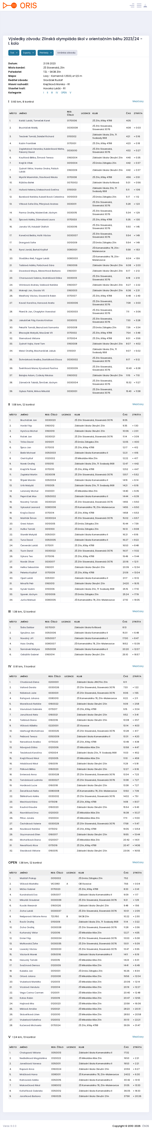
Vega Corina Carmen (32, 992)
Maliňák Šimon (28, 518)
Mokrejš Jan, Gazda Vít (32, 290)
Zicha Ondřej (27, 927)
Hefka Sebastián (29, 567)
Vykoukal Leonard (30, 507)
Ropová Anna (27, 1069)
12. (11, 196)
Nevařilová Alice (29, 845)
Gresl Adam (27, 523)
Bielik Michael (27, 452)
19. (11, 249)
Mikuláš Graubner (29, 900)
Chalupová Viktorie (30, 1052)
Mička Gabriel (27, 889)
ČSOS (145, 1126)
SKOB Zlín (84, 916)
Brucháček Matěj (28, 127)
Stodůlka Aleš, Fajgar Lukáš (34, 258)
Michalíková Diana (30, 839)
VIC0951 (55, 883)
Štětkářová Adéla (29, 796)
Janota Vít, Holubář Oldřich (34, 226)
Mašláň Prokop (28, 878)
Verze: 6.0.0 (9, 1126)
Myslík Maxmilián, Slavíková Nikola (38, 177)
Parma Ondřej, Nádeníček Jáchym (38, 212)
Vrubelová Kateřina (30, 1019)
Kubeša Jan (26, 970)
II (47, 92)
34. (11, 350)
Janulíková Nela (29, 714)
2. (10, 127)
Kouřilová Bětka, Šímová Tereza (36, 157)
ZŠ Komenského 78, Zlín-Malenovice (95, 507)
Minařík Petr (26, 583)
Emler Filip (25, 938)
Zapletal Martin (28, 474)
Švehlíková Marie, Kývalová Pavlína (38, 368)
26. (11, 295)
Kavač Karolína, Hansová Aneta (36, 302)
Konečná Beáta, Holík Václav (35, 235)
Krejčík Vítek (26, 163)
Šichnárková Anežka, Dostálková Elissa (40, 359)
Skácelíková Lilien (30, 1014)
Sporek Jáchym (28, 594)
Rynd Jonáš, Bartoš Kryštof (33, 249)
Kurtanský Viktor (29, 932)
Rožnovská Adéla (29, 1080)
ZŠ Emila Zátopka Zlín (104, 163)
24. (11, 284)
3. (10, 136)
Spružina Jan (27, 632)
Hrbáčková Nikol (29, 763)
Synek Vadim (27, 589)
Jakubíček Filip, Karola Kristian (36, 320)
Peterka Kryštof (28, 572)
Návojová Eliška (28, 747)
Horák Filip (26, 425)
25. (11, 290)
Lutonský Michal (29, 491)
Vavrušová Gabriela (31, 709)
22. (11, 270)
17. (11, 235)
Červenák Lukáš (29, 545)
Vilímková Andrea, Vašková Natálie (38, 284)
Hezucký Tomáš (28, 960)
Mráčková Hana (28, 1074)
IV (57, 92)
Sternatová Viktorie (29, 338)
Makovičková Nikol (30, 1085)
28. (11, 311)
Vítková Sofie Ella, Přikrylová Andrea (38, 203)
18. (11, 512)
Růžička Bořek (26, 182)
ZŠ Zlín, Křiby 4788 (102, 120)
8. (10, 458)
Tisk (12, 52)
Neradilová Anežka (30, 741)
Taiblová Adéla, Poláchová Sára (36, 265)
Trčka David (26, 441)
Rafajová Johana (29, 698)
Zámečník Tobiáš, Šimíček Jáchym (38, 382)
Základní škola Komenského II (91, 452)
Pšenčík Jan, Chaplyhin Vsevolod (37, 311)
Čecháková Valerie (30, 823)
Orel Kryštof (26, 458)
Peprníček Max (28, 496)
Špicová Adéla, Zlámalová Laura (37, 219)
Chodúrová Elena (29, 682)
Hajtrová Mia (27, 1003)
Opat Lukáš (26, 578)
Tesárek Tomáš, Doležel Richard (36, 136)
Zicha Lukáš (26, 910)
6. (10, 157)
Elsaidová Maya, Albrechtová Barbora (40, 270)
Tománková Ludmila (31, 780)
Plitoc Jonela (27, 818)
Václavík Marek (28, 954)
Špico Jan (25, 447)
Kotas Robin (26, 998)
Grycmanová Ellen (30, 834)
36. (11, 368)
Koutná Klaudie (28, 807)
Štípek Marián (28, 480)
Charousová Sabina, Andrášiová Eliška (40, 278)
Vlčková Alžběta (28, 725)
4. (10, 143)
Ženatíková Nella (29, 790)
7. (10, 163)
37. (11, 375)
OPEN (64, 92)
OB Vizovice (85, 883)
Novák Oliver (27, 561)
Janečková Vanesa (30, 1063)
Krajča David (27, 512)
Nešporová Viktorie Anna (33, 916)
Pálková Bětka (27, 769)
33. (11, 343)
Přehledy (44, 52)
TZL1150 (55, 916)
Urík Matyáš (27, 485)
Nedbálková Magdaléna (33, 1058)
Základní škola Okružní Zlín (107, 157)
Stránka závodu (66, 52)
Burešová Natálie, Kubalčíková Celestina (41, 196)
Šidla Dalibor (27, 627)
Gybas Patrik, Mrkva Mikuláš (34, 391)
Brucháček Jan (28, 420)
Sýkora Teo (26, 556)
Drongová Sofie (27, 242)
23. (11, 278)
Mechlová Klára (28, 801)
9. (10, 177)
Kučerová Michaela (30, 1025)
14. (11, 212)
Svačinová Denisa (30, 965)
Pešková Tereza (28, 736)
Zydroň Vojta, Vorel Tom (32, 343)
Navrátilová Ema (29, 812)
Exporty (27, 52)
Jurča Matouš (28, 599)
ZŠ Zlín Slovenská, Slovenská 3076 (102, 127)
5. (10, 150)
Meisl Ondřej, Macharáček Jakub (37, 350)
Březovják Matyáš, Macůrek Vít (36, 332)
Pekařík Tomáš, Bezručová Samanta (39, 327)
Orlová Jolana (27, 976)
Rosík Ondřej (27, 921)
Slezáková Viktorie (30, 850)
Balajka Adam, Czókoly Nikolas (36, 375)
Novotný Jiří (26, 638)
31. (11, 332)
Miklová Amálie (28, 1008)
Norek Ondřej (27, 463)
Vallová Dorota (28, 687)
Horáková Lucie (28, 785)
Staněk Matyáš (28, 534)
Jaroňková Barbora (30, 1096)
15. (11, 219)
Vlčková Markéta (29, 883)
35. (11, 359)
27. (11, 302)
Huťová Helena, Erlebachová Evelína (39, 189)
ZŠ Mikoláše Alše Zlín (86, 458)
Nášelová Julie (28, 692)
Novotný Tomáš (29, 501)
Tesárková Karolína (31, 752)
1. (10, 120)
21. (11, 265)
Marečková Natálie (30, 703)
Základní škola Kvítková (105, 182)
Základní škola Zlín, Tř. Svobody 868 (104, 136)
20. (11, 258)
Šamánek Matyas (30, 649)
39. (11, 391)
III (52, 92)
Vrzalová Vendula (29, 987)
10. (11, 182)
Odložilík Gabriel (29, 654)
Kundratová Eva (28, 894)
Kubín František (27, 143)
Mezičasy (138, 101)
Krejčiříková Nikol (29, 758)
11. (10, 189)
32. (11, 338)
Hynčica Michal (29, 431)
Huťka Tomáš (27, 529)
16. (11, 226)
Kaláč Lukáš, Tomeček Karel (34, 120)
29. (11, 320)
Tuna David (26, 539)
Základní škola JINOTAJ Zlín (92, 682)
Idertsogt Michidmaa (32, 730)
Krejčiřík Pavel (28, 469)
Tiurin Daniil (26, 550)
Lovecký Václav (28, 949)
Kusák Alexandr (28, 905)
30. (11, 327)
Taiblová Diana (28, 720)
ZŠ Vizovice (83, 725)
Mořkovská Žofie (29, 943)
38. (11, 382)
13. (11, 203)
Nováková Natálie (30, 828)
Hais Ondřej (27, 643)
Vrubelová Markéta (30, 981)
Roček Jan (26, 436)
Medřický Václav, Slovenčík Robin (37, 295)
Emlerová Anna (28, 774)
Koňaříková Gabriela (31, 1090)
